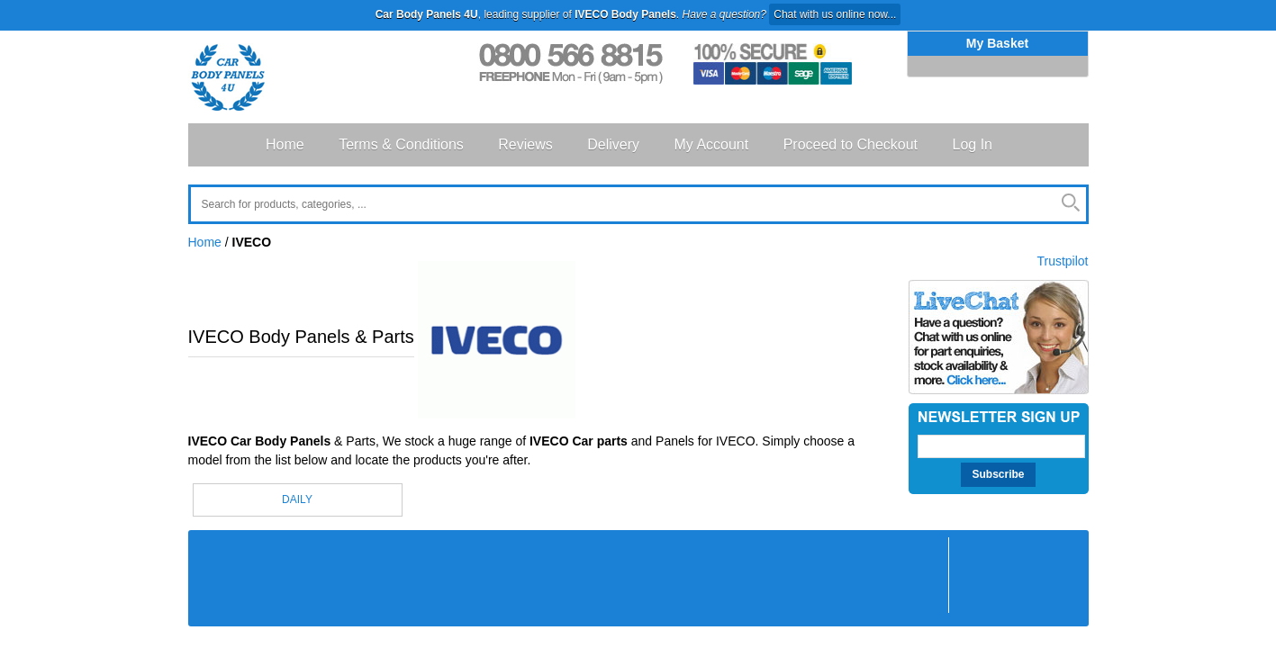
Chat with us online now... (835, 14)
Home (285, 144)
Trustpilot (1062, 261)
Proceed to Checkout (850, 144)
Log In (972, 144)
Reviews (525, 144)
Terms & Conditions (401, 144)
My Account (711, 144)
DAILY (297, 499)
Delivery (613, 144)
